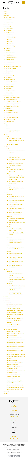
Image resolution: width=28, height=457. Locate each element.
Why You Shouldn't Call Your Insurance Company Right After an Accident (16, 140)
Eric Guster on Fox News (11, 329)
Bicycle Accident (9, 28)
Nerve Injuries (10, 43)
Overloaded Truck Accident (11, 112)
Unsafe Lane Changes (10, 119)
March (8, 167)
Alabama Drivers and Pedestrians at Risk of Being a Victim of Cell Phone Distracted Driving (16, 177)
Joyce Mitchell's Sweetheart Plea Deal (15, 387)
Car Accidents (7, 73)
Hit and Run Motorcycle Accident (13, 97)
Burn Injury (9, 41)
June (8, 155)
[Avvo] (13, 438)
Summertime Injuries (13, 144)
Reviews (6, 296)
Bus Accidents (9, 30)
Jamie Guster (9, 19)
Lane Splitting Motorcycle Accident (13, 101)
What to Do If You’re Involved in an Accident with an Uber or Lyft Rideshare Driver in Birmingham (16, 241)
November (9, 216)
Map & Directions (14, 416)
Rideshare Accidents (10, 90)
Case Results (7, 298)
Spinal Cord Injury (11, 46)
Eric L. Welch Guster (10, 17)
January (9, 185)
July (8, 136)
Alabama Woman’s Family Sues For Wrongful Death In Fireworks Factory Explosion (17, 279)
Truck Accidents (7, 108)
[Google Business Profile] (17, 438)
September (9, 237)
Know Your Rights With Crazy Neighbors (16, 354)
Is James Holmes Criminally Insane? (15, 385)
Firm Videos (8, 302)
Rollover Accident (9, 115)
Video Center (7, 300)
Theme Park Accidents (11, 68)
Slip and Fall (8, 64)
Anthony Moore (9, 22)
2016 (7, 192)
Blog (5, 123)
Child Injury (8, 48)
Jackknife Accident (10, 110)
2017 (7, 146)
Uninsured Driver (9, 93)
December (9, 194)
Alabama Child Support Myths (13, 324)
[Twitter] (15, 438)
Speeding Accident (10, 86)
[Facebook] (10, 438)
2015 (7, 269)
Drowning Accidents (10, 52)
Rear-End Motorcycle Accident (12, 106)
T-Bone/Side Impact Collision (12, 117)
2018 (7, 134)
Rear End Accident (10, 84)
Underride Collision (10, 121)
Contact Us (6, 391)
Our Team (6, 15)
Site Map (6, 393)
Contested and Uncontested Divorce (15, 318)
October (9, 226)
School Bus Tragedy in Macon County (17, 285)
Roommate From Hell (12, 360)
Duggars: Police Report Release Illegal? (15, 340)
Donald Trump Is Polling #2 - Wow (14, 337)
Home (5, 11)
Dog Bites (8, 50)
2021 (7, 125)
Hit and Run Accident (10, 79)
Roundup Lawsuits (10, 59)
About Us (6, 13)
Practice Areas (7, 24)
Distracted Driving (10, 75)
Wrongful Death (9, 71)
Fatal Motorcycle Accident (11, 99)
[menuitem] (8, 452)
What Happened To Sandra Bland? (14, 389)
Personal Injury (7, 26)
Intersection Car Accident (11, 81)
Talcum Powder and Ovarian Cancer (13, 66)
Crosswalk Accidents (11, 57)
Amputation (9, 34)
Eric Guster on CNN (10, 379)
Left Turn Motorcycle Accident (12, 104)
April (8, 128)
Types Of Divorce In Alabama (13, 308)
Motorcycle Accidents (9, 95)
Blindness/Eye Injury (11, 37)
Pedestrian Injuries (10, 55)
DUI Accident (9, 77)
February (9, 173)
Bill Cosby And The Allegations (13, 331)
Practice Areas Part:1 (12, 327)
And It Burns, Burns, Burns (14, 157)
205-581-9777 (14, 407)
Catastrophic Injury (10, 32)
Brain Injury (9, 39)
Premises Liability (9, 61)
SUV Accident (9, 88)
